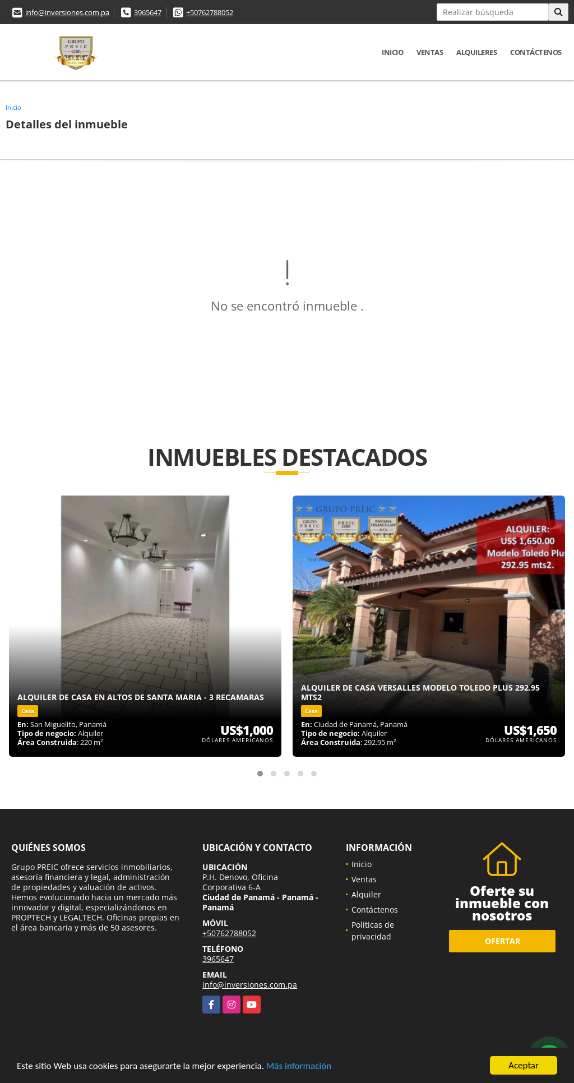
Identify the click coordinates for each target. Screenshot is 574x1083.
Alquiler (366, 894)
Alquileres (476, 52)
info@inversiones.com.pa (67, 12)
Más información (298, 1066)
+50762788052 (209, 12)
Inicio (392, 52)
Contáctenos (536, 52)
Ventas (429, 52)
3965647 (147, 12)
